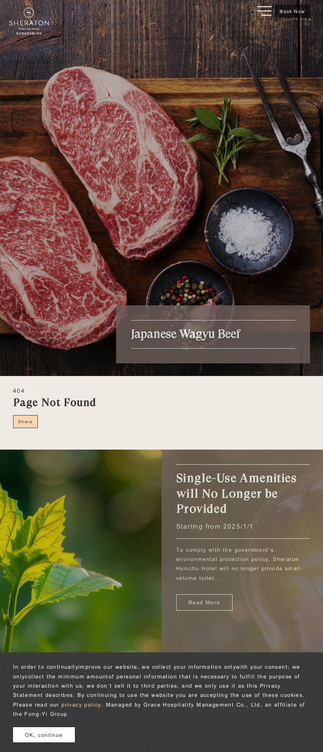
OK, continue (44, 734)
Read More (204, 602)
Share (25, 421)
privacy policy (81, 704)
